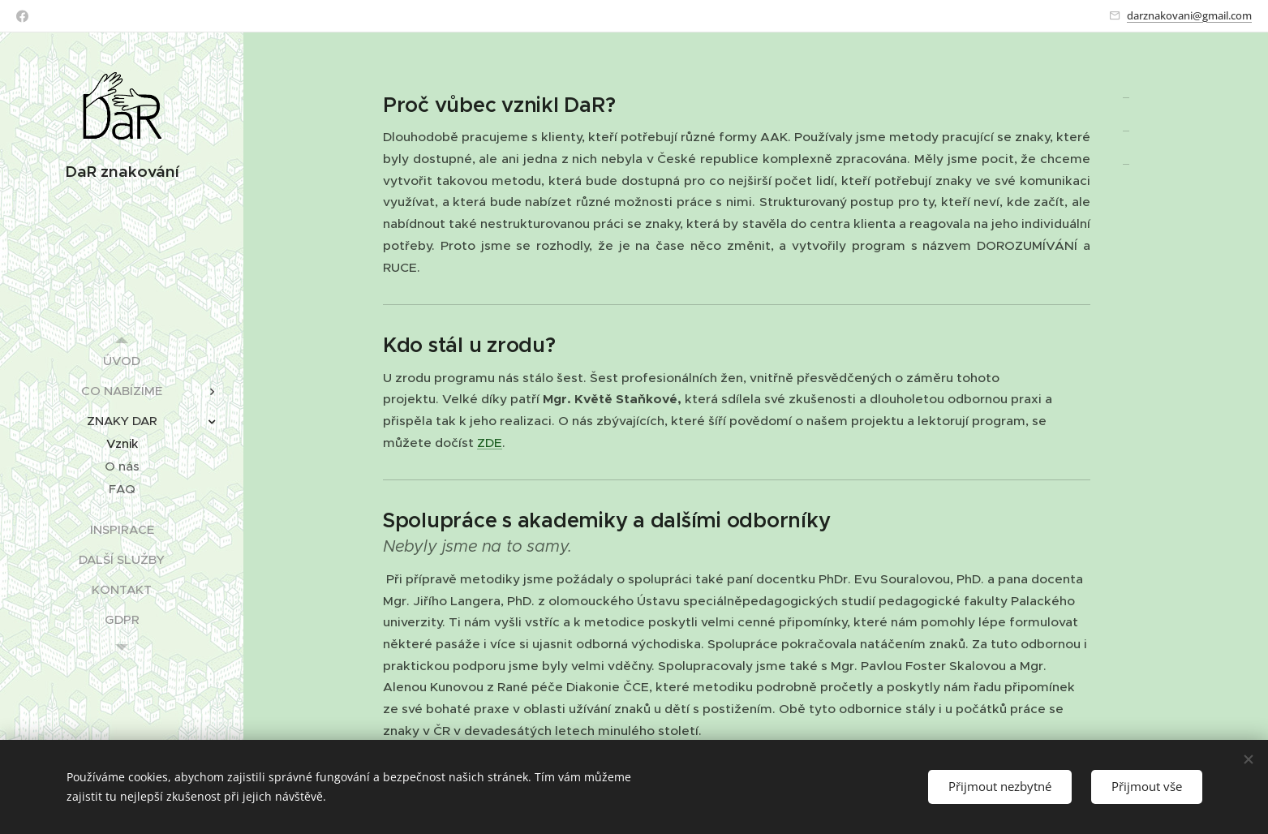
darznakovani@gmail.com (1189, 15)
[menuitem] (122, 360)
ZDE (489, 442)
